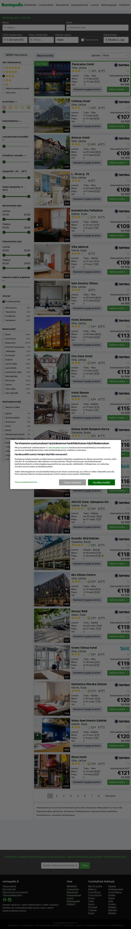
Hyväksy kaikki (101, 482)
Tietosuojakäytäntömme (26, 482)
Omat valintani (72, 482)
